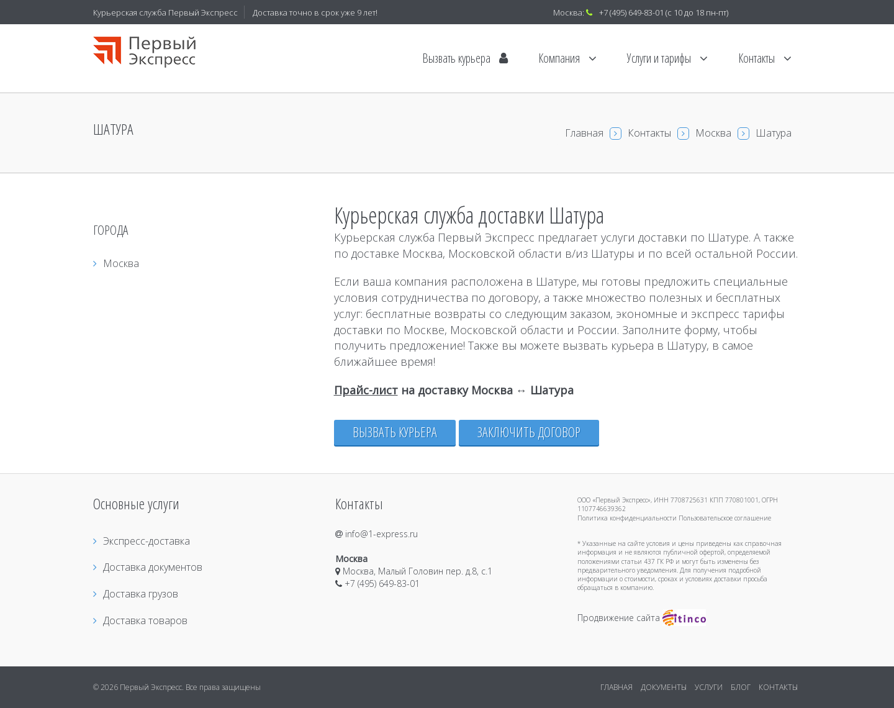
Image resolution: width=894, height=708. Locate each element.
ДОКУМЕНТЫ (664, 687)
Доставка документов (147, 567)
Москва (713, 133)
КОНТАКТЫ (778, 687)
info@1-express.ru (376, 534)
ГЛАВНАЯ (616, 687)
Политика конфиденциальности (627, 518)
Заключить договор (528, 432)
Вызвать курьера (465, 58)
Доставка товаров (140, 620)
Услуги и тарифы (667, 58)
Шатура (774, 133)
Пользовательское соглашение (725, 518)
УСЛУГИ (709, 687)
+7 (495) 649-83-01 (631, 12)
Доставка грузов (135, 594)
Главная (584, 133)
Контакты (765, 58)
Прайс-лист (366, 390)
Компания (567, 58)
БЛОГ (741, 687)
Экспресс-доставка (141, 541)
